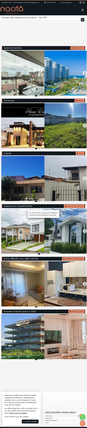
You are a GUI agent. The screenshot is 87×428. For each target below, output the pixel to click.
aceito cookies (30, 421)
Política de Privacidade (18, 413)
